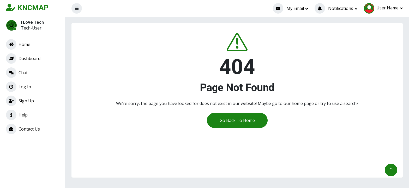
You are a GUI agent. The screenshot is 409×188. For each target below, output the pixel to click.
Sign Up (20, 101)
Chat (17, 72)
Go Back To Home (237, 120)
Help (17, 115)
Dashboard (23, 58)
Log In (18, 86)
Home (18, 44)
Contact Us (23, 129)
